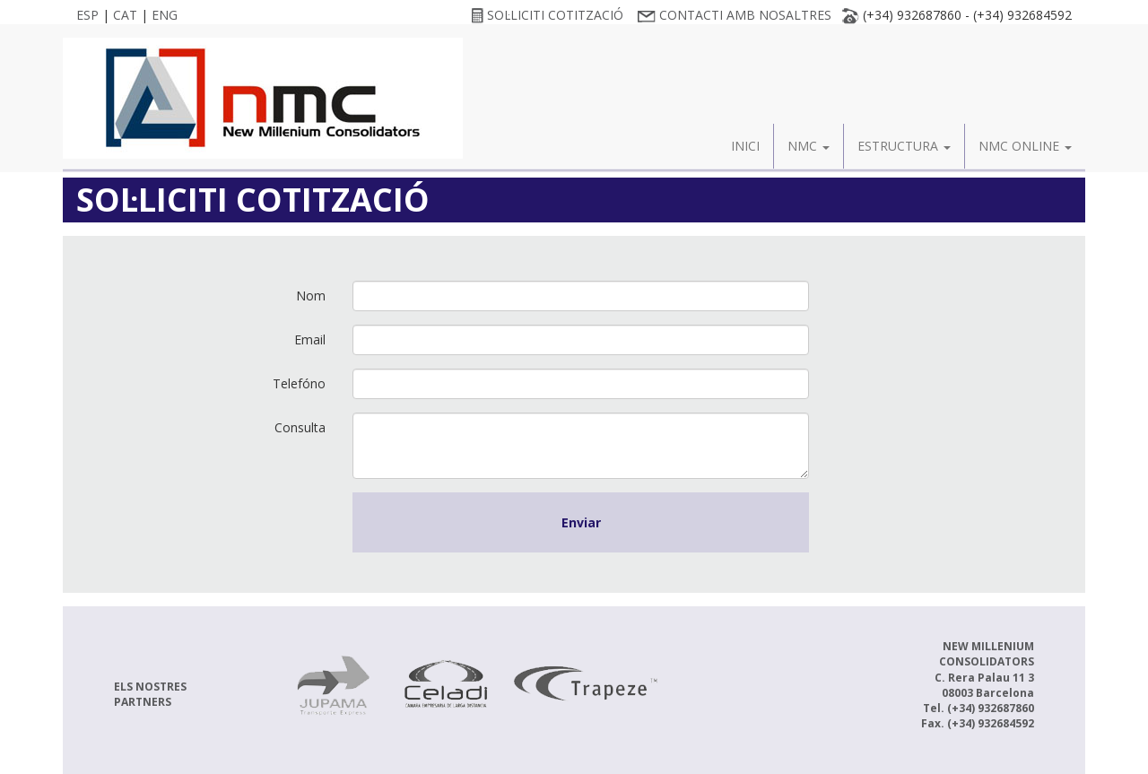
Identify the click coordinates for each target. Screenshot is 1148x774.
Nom (311, 295)
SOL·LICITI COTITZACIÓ (547, 14)
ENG (165, 14)
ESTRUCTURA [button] (904, 145)
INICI (745, 145)
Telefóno (299, 383)
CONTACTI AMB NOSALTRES (734, 14)
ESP (87, 14)
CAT (125, 14)
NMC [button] (808, 145)
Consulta (300, 427)
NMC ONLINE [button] (1025, 145)
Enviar (581, 522)
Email (310, 339)
